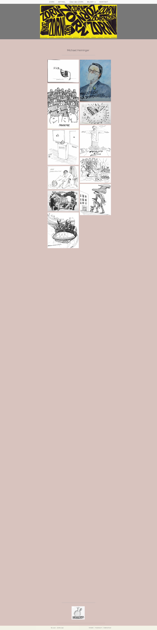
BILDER (91, 2)
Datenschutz (107, 627)
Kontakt (91, 627)
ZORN (51, 2)
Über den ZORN (76, 2)
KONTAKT (103, 2)
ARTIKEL (62, 2)
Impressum (98, 627)
